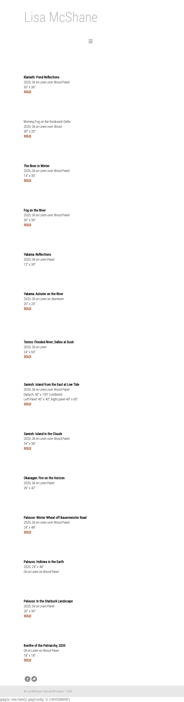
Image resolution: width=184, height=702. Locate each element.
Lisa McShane (61, 17)
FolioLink (47, 691)
